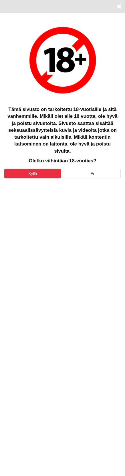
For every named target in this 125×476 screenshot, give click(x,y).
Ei (92, 173)
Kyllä (32, 173)
